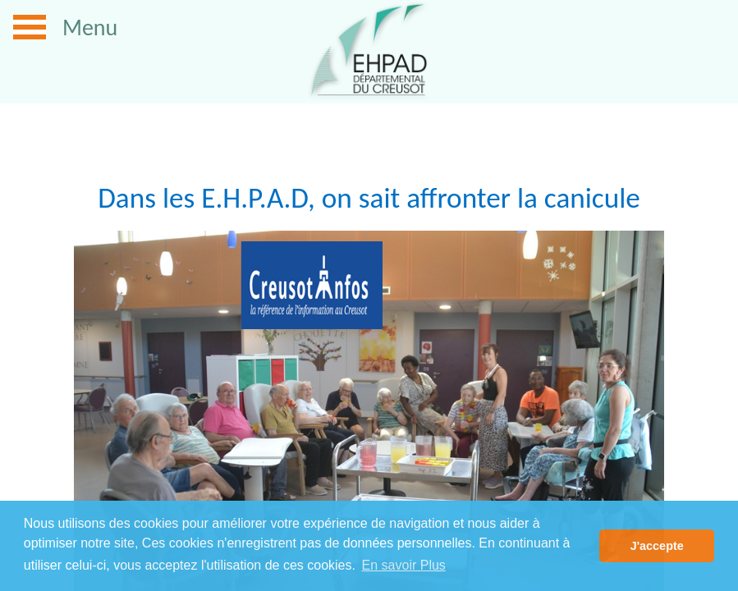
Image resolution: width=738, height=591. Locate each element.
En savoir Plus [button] (404, 565)
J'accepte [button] (657, 545)
